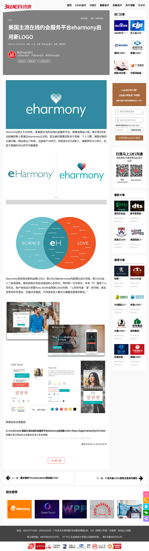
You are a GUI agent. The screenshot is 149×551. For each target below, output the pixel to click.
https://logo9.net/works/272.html (88, 430)
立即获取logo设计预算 (129, 138)
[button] (9, 509)
